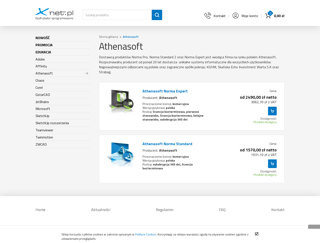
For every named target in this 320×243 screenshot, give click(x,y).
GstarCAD (43, 94)
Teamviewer (44, 130)
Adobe (40, 59)
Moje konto (245, 15)
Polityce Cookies (145, 234)
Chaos (40, 80)
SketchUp (42, 115)
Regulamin (164, 210)
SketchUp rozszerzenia (52, 122)
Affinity (41, 66)
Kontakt (277, 210)
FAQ (222, 210)
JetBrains (42, 101)
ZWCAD (41, 144)
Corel (39, 87)
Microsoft (43, 108)
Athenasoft (44, 73)
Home (40, 210)
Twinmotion (44, 137)
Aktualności (100, 210)
